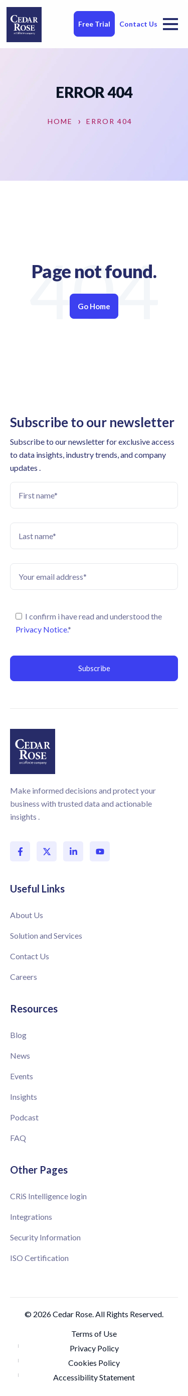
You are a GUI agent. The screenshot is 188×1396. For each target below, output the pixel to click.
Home (60, 121)
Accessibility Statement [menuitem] (94, 1377)
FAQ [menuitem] (18, 1138)
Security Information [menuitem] (45, 1237)
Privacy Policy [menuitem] (94, 1348)
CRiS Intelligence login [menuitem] (48, 1196)
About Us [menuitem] (26, 915)
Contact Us (138, 24)
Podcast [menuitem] (24, 1117)
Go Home (94, 306)
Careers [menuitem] (23, 976)
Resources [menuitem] (34, 1008)
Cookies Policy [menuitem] (94, 1362)
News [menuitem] (20, 1055)
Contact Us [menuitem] (29, 956)
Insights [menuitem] (23, 1096)
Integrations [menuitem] (31, 1216)
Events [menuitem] (21, 1076)
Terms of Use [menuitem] (94, 1333)
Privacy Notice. (42, 629)
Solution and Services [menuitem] (46, 935)
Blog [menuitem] (18, 1035)
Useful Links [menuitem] (37, 888)
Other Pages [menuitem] (39, 1170)
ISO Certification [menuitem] (39, 1257)
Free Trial (94, 24)
